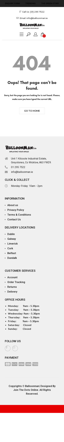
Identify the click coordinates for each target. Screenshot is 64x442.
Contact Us (14, 219)
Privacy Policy (15, 209)
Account (12, 277)
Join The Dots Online (25, 389)
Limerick (12, 243)
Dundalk (12, 257)
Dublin (11, 234)
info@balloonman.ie (22, 171)
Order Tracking (16, 282)
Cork (10, 248)
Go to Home (32, 110)
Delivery (12, 291)
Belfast (11, 253)
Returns (12, 286)
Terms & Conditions (19, 214)
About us (12, 205)
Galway (11, 238)
